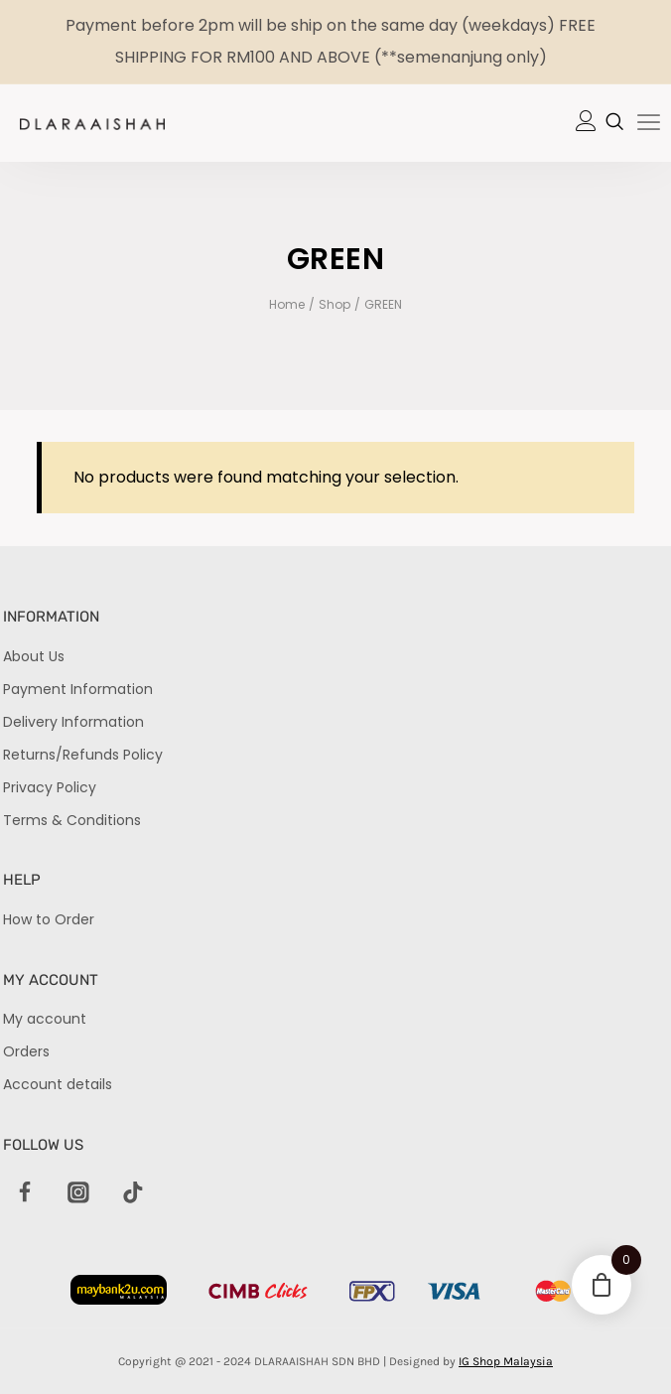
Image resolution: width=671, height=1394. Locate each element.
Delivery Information (73, 722)
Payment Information (78, 689)
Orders (26, 1051)
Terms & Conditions (72, 820)
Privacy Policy (49, 787)
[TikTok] (133, 1193)
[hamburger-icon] (648, 124)
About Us (34, 656)
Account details (57, 1084)
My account (44, 1019)
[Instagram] (79, 1193)
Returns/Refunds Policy (83, 755)
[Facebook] (25, 1193)
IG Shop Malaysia (506, 1361)
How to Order (48, 919)
